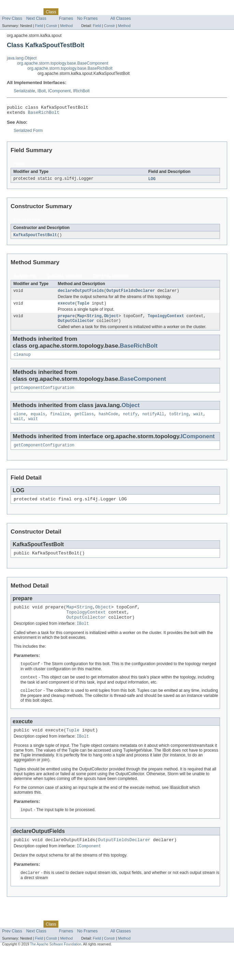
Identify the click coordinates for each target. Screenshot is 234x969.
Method (66, 26)
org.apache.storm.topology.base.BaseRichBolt (69, 68)
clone (20, 421)
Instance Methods (65, 279)
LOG (151, 181)
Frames (66, 18)
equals (38, 421)
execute (66, 307)
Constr (51, 26)
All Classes (120, 18)
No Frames (87, 18)
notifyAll (153, 421)
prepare (66, 320)
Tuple (83, 307)
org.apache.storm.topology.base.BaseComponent (62, 63)
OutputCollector (76, 326)
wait (198, 421)
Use (66, 11)
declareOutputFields (81, 294)
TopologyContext (166, 320)
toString (179, 421)
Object (111, 320)
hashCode (108, 421)
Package (32, 11)
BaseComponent (143, 385)
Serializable (24, 91)
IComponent (59, 91)
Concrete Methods (111, 279)
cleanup (22, 360)
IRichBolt (81, 91)
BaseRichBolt (43, 114)
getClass (84, 421)
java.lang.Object (22, 58)
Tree (78, 11)
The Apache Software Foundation (55, 963)
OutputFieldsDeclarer (130, 294)
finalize (60, 421)
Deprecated (97, 11)
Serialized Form (28, 132)
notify (130, 421)
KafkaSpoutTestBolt (35, 237)
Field (39, 26)
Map (80, 320)
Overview (10, 11)
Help (130, 11)
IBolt (42, 91)
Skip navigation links (19, 5)
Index (117, 11)
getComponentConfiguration (44, 394)
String (94, 320)
